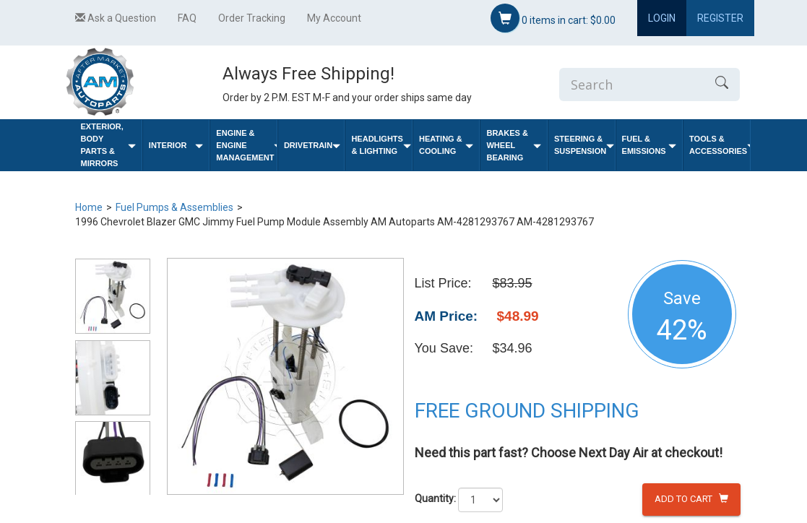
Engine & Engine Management (246, 145)
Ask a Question (115, 18)
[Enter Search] (631, 84)
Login (662, 18)
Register (720, 18)
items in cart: (553, 18)
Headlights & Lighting (381, 144)
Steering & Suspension (584, 144)
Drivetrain (312, 145)
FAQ (187, 18)
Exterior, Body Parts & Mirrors (108, 145)
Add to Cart (691, 498)
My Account (334, 18)
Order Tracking (251, 18)
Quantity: (435, 498)
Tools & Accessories (719, 144)
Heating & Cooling (446, 144)
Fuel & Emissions (649, 144)
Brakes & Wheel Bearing (513, 145)
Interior (176, 145)
